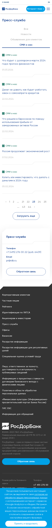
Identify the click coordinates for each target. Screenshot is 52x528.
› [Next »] (34, 206)
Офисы (6, 330)
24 (39, 201)
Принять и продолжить (26, 523)
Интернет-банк (35, 9)
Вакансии (7, 336)
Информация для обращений (17, 414)
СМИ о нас (26, 44)
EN (49, 2)
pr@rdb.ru (11, 260)
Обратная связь (26, 271)
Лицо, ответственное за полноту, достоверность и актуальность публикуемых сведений (20, 369)
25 (45, 201)
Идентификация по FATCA (16, 312)
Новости (26, 34)
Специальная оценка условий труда (21, 356)
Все (26, 28)
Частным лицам (10, 301)
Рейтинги (7, 307)
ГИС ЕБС (6, 408)
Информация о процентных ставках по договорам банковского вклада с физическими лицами (23, 381)
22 (28, 201)
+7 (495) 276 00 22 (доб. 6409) (23, 252)
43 (23, 206)
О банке (5, 2)
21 (23, 201)
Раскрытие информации (15, 342)
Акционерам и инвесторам (16, 318)
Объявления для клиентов (26, 39)
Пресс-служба (10, 324)
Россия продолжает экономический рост (26, 151)
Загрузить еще (26, 215)
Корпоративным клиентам (16, 295)
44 (29, 206)
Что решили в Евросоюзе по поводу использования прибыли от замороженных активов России (23, 122)
